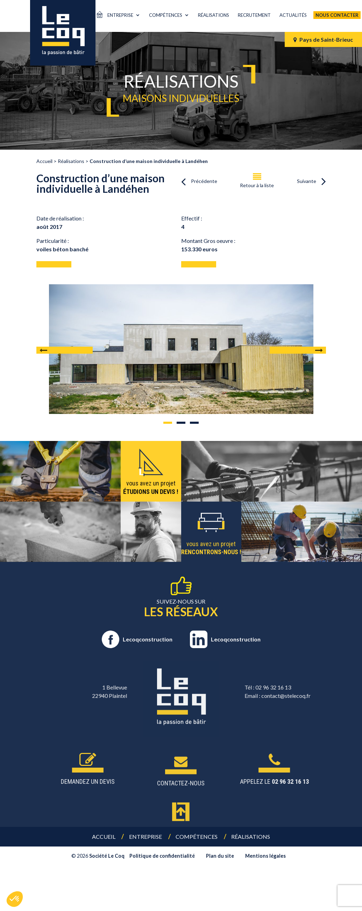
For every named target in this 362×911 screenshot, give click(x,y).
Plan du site (220, 856)
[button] (14, 899)
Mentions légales (265, 856)
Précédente (204, 181)
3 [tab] (194, 423)
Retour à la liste (257, 185)
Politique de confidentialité (162, 856)
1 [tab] (167, 423)
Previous (64, 350)
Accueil (103, 836)
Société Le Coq (107, 856)
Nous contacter (337, 15)
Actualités (293, 15)
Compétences (165, 15)
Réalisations (213, 15)
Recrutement (254, 15)
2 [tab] (181, 423)
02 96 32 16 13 (338, 687)
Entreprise (120, 15)
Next (298, 350)
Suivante (306, 181)
